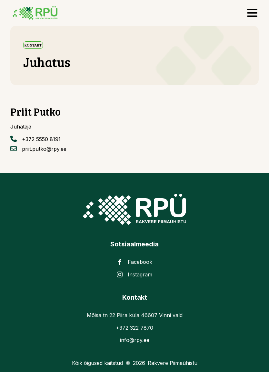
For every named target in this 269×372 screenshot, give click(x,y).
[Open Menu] (252, 13)
